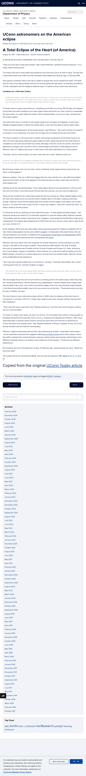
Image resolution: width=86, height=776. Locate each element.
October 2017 (10, 676)
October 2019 (10, 606)
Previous (12, 385)
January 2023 (10, 497)
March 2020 (9, 594)
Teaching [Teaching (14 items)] (68, 726)
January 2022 (10, 540)
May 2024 (9, 450)
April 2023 (9, 485)
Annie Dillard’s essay (51, 334)
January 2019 (10, 633)
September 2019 (11, 610)
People (16, 18)
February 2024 (10, 458)
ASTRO (50, 376)
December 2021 (11, 544)
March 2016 (9, 703)
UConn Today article (64, 365)
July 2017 (8, 688)
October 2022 (10, 509)
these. (51, 237)
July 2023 (9, 474)
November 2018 (11, 637)
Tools (34, 24)
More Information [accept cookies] (59, 761)
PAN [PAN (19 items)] (38, 726)
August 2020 (10, 587)
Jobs (24, 18)
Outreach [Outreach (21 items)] (31, 726)
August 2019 (9, 614)
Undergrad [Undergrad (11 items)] (9, 729)
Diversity (32, 18)
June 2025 (9, 427)
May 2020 (9, 590)
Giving (26, 24)
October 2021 (10, 548)
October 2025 (10, 419)
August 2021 (9, 551)
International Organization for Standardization (59, 235)
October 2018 (10, 641)
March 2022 (9, 532)
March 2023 (9, 489)
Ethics (18, 24)
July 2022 (9, 520)
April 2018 (9, 653)
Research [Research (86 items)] (47, 726)
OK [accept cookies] (76, 761)
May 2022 (9, 528)
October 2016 (10, 699)
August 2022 (10, 517)
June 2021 (9, 555)
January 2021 (10, 571)
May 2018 (8, 649)
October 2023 (10, 462)
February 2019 (10, 629)
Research (43, 18)
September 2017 (11, 680)
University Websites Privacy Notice (17, 772)
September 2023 (11, 466)
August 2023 (10, 470)
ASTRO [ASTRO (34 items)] (14, 726)
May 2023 (9, 481)
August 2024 (10, 442)
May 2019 (8, 621)
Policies (9, 24)
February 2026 (10, 411)
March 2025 (9, 431)
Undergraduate (66, 18)
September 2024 (11, 439)
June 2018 (9, 645)
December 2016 (11, 695)
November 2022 (11, 505)
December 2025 (11, 415)
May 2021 (8, 559)
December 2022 (11, 501)
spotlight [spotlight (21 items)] (58, 726)
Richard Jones (31, 44)
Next (76, 385)
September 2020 (11, 583)
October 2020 (10, 579)
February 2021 (10, 567)
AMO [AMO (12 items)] (7, 726)
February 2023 (10, 493)
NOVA (65, 356)
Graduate (53, 18)
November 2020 (11, 575)
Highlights (28, 376)
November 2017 (11, 672)
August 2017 (9, 684)
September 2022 (11, 513)
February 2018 (10, 660)
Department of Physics (16, 13)
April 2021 (9, 563)
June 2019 (9, 618)
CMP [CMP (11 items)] (21, 726)
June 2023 (9, 478)
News (35, 376)
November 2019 (11, 602)
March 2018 (9, 657)
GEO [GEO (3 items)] (24, 726)
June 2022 (9, 524)
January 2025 (10, 435)
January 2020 (10, 598)
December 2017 (11, 668)
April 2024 (9, 454)
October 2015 (10, 711)
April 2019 (9, 625)
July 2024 (9, 446)
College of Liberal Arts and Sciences (19, 11)
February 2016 (10, 707)
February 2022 (10, 536)
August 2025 (10, 423)
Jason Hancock (47, 44)
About (6, 18)
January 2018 (10, 664)
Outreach (57, 376)
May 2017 (8, 691)
